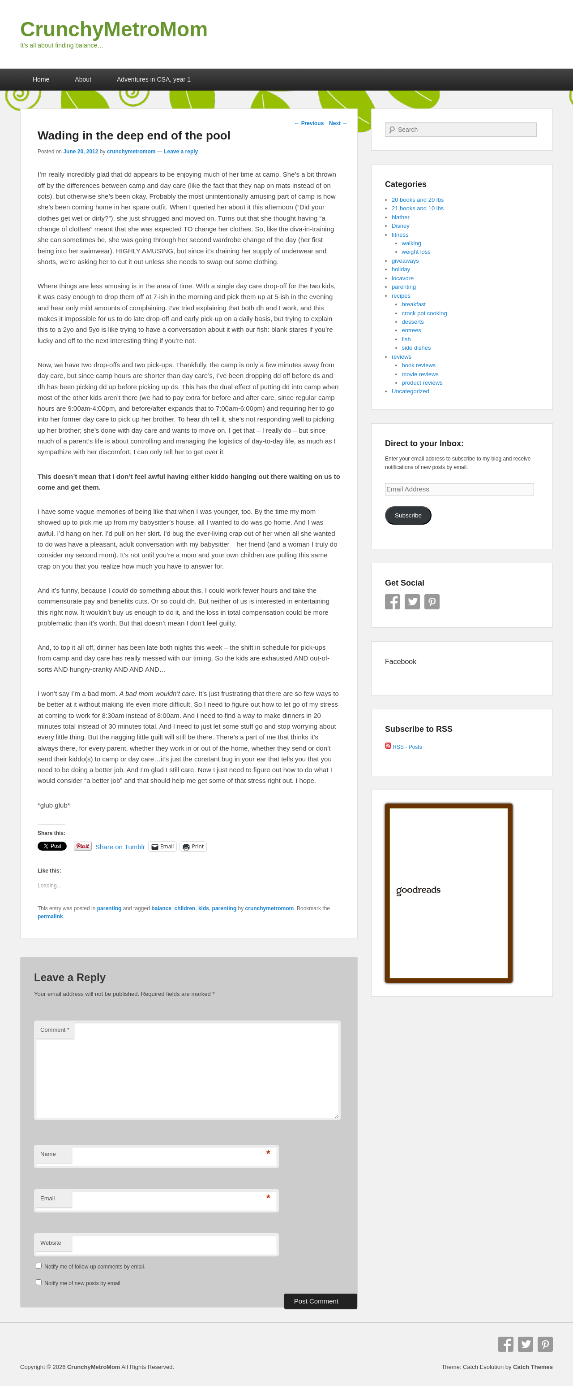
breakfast (414, 304)
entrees (411, 330)
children (185, 908)
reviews (401, 356)
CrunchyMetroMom (114, 29)
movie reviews (420, 374)
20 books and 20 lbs (418, 199)
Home (41, 79)
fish (406, 339)
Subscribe (408, 515)
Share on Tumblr (120, 846)
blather (401, 217)
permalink (50, 916)
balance (161, 908)
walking (411, 243)
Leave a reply (181, 151)
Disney (401, 225)
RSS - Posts (403, 747)
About (83, 79)
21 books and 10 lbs (418, 208)
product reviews (422, 382)
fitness (400, 234)
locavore (403, 278)
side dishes (416, 347)
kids (203, 908)
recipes (401, 295)
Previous (309, 123)
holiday (401, 269)
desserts (413, 321)
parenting (109, 908)
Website (50, 1242)
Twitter (412, 601)
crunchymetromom (131, 151)
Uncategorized (410, 391)
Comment (54, 1029)
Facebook (392, 601)
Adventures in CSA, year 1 (154, 79)
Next (338, 123)
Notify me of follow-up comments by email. (94, 1267)
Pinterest (432, 601)
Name (48, 1154)
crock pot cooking (424, 313)
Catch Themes (533, 1367)
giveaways (405, 260)
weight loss (416, 251)
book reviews (419, 365)
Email (47, 1198)
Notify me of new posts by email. (83, 1283)
